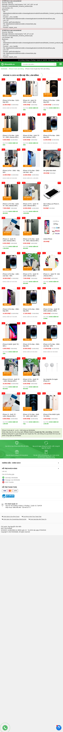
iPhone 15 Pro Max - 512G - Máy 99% (11, 101)
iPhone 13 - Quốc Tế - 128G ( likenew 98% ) (9, 239)
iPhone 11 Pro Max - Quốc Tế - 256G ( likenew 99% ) (11, 136)
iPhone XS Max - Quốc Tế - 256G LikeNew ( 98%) (51, 310)
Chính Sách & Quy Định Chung (11, 516)
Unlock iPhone (47, 239)
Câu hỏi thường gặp (8, 474)
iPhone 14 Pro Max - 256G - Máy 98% (31, 310)
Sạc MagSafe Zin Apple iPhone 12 (50, 380)
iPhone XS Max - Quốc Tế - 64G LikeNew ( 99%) (31, 136)
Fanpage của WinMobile (12, 480)
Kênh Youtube (9, 482)
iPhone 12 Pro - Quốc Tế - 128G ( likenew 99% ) (31, 380)
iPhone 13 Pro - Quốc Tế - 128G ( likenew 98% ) (31, 204)
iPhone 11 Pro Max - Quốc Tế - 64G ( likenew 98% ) (11, 204)
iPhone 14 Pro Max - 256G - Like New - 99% (51, 345)
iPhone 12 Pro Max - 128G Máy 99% (51, 101)
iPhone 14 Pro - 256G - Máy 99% (11, 171)
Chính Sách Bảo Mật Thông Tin (38, 519)
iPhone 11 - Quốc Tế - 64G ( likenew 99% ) (51, 275)
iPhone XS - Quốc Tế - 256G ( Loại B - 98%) (30, 101)
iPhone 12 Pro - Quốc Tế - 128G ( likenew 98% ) (31, 275)
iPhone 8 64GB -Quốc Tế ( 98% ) (11, 345)
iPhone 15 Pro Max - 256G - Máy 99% (51, 136)
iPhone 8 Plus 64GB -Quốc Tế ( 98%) (51, 415)
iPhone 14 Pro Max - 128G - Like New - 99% (11, 275)
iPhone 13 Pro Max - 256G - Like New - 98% (31, 171)
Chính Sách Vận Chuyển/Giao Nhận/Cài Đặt (14, 519)
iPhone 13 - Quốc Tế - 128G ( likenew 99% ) (9, 415)
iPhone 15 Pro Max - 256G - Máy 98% (31, 345)
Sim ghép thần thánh (49, 170)
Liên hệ (4, 471)
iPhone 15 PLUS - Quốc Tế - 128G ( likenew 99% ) (11, 380)
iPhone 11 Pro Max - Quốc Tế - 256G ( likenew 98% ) (31, 239)
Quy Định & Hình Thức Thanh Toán (32, 516)
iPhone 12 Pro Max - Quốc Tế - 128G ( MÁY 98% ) (31, 415)
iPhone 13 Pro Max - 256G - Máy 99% (11, 310)
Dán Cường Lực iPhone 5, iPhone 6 (51, 204)
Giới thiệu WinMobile (11, 477)
